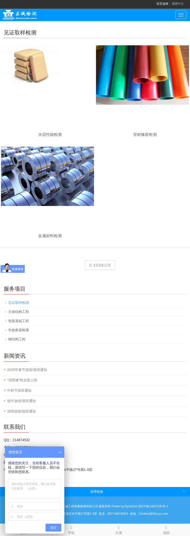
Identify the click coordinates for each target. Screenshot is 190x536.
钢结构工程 (16, 339)
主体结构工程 (18, 312)
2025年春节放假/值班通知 (27, 370)
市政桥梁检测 (18, 330)
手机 (71, 529)
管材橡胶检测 (145, 134)
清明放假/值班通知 (21, 411)
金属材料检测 (50, 236)
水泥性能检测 (50, 134)
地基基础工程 (18, 321)
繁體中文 (178, 3)
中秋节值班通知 (19, 390)
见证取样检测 (18, 303)
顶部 (166, 529)
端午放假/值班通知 (21, 401)
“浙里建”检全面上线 (22, 380)
